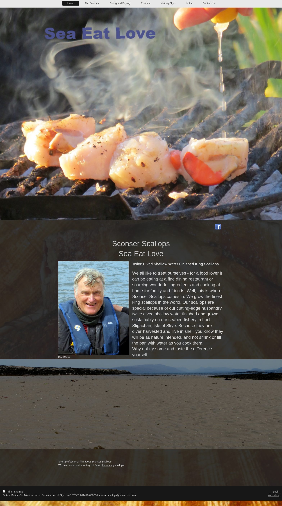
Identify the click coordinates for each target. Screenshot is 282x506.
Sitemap (18, 491)
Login (276, 491)
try (151, 348)
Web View (273, 495)
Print (8, 491)
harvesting (108, 465)
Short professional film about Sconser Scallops (85, 461)
